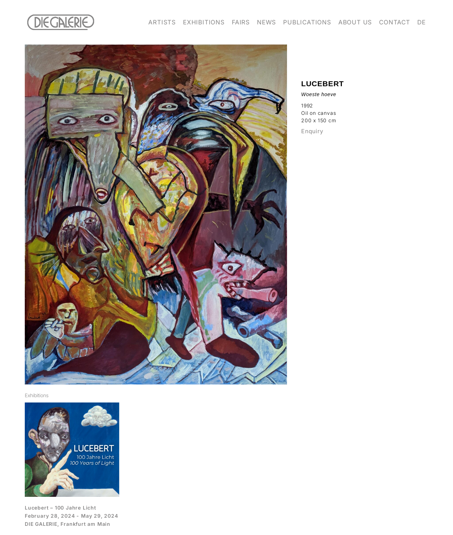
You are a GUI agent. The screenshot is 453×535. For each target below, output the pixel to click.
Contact (394, 22)
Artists (162, 22)
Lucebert (322, 84)
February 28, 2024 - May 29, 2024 (71, 516)
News (266, 22)
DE (421, 22)
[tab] (36, 395)
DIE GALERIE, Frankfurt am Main (67, 524)
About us (355, 22)
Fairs (241, 22)
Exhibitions (204, 22)
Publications (307, 22)
